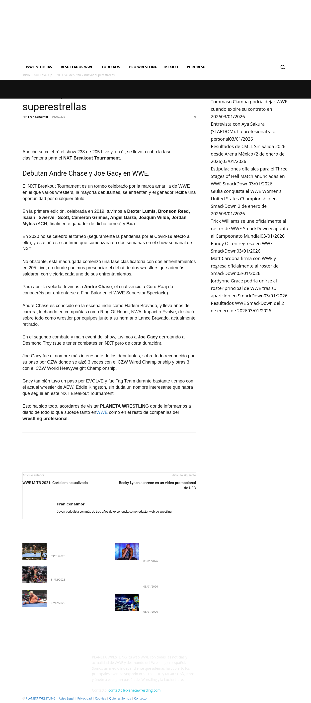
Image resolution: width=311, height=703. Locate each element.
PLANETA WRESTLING (41, 698)
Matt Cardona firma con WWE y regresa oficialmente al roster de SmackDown (245, 265)
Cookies (100, 698)
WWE (102, 412)
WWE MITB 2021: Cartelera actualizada (55, 483)
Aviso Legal (66, 698)
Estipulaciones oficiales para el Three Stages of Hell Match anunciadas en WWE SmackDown (249, 176)
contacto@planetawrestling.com (134, 690)
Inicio (26, 75)
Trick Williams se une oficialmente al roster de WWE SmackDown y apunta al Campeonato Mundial (249, 228)
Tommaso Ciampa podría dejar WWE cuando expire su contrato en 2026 (249, 109)
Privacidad (84, 698)
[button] (283, 67)
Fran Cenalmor (38, 116)
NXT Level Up (43, 75)
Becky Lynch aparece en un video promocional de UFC (157, 485)
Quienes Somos (120, 698)
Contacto (140, 698)
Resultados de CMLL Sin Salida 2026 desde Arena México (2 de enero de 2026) (248, 153)
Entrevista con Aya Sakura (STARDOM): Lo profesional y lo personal (243, 131)
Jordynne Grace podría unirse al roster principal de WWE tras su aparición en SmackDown (244, 288)
